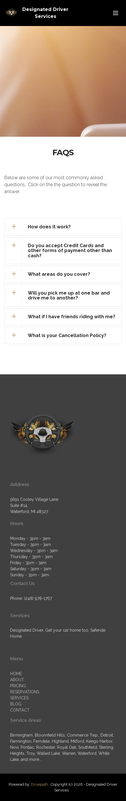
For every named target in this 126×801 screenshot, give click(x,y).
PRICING (18, 706)
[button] (63, 227)
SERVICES (19, 718)
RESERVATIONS (24, 712)
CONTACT (20, 730)
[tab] (63, 227)
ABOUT (17, 700)
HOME (16, 693)
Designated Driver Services (45, 13)
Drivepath (39, 784)
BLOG (15, 724)
